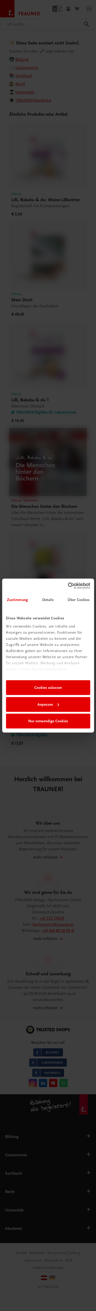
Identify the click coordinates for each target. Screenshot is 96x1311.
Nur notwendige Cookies (48, 721)
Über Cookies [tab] (79, 599)
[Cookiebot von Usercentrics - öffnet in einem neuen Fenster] (68, 585)
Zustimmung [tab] (17, 599)
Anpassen (48, 704)
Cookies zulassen (48, 687)
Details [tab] (48, 599)
